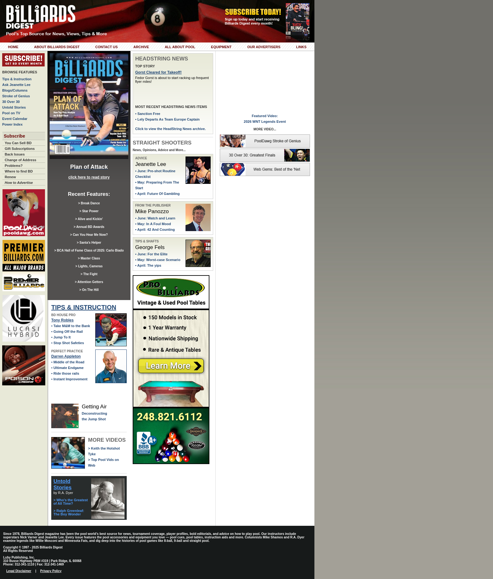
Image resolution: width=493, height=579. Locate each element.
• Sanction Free (147, 114)
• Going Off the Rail (67, 331)
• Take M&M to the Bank (70, 326)
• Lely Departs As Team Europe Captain (167, 119)
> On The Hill (88, 290)
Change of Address (20, 160)
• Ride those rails (65, 373)
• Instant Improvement (69, 379)
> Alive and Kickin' (89, 219)
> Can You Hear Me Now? (89, 234)
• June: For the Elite (151, 254)
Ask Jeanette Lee (16, 85)
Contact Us (106, 47)
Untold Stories (14, 107)
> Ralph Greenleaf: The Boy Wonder (68, 512)
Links (301, 47)
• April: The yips (148, 265)
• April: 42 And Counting (155, 229)
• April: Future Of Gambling (157, 194)
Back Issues (15, 154)
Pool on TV (11, 113)
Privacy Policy (51, 571)
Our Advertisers (263, 47)
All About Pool (180, 47)
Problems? (14, 165)
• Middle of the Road (67, 362)
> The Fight (88, 274)
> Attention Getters (89, 282)
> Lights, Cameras (88, 266)
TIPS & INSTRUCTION (83, 307)
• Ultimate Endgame (67, 368)
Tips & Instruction (16, 79)
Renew (10, 177)
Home (13, 47)
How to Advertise (19, 182)
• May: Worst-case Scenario (157, 260)
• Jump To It (61, 337)
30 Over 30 (11, 102)
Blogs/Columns (15, 90)
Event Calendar (14, 119)
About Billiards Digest (57, 47)
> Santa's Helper (89, 242)
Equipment (221, 47)
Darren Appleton (66, 356)
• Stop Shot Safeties (67, 343)
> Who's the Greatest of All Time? (70, 501)
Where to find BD (19, 171)
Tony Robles (62, 320)
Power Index (12, 124)
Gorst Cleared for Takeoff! (158, 72)
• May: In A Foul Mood (153, 224)
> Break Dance (89, 203)
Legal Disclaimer (18, 571)
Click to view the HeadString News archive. (170, 129)
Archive (141, 47)
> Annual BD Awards (89, 227)
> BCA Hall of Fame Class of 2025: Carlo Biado (89, 250)
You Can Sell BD (18, 143)
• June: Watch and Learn (155, 218)
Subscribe (14, 136)
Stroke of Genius (16, 96)
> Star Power (89, 211)
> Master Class (89, 258)
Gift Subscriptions (20, 148)
